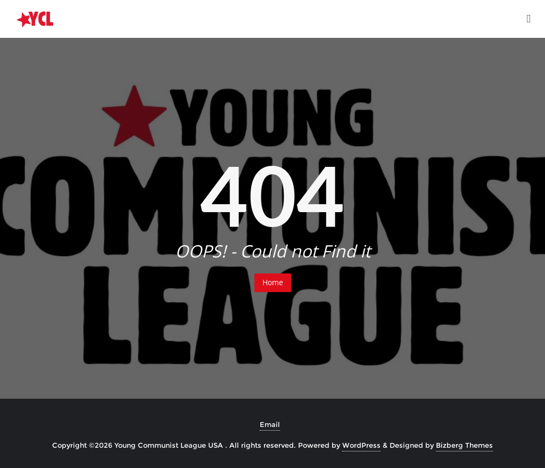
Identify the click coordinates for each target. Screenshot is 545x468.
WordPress (361, 445)
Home (272, 282)
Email (270, 424)
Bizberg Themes (464, 445)
